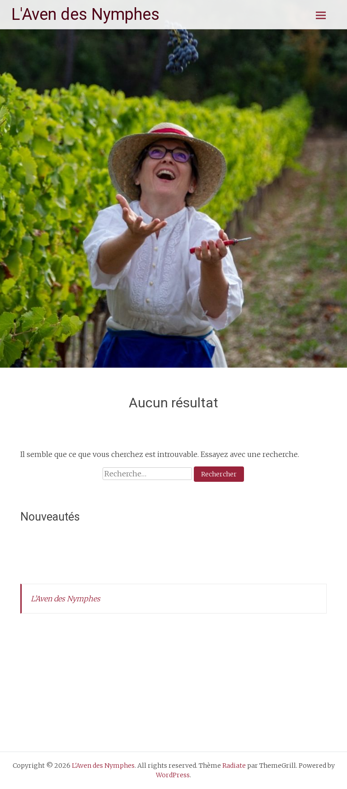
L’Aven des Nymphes (65, 598)
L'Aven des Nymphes (85, 14)
